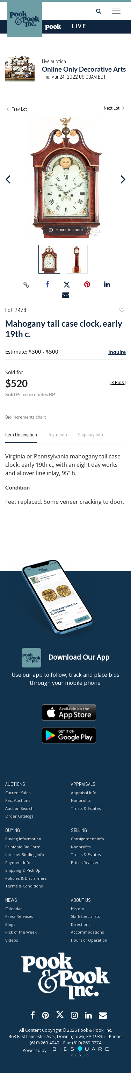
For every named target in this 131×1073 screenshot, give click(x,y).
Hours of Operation (89, 940)
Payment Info (17, 862)
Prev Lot (17, 109)
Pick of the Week (21, 932)
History (77, 908)
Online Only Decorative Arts (84, 69)
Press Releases (19, 916)
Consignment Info (87, 839)
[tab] (21, 437)
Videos (11, 940)
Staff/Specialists (85, 916)
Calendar (13, 908)
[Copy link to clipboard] (26, 285)
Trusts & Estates (86, 808)
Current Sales (17, 792)
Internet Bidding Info (24, 854)
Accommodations (87, 932)
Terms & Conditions (24, 886)
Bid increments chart (25, 417)
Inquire (117, 352)
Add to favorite (121, 311)
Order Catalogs (19, 816)
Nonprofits (80, 800)
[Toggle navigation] (116, 10)
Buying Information (23, 839)
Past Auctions (17, 800)
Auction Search (19, 808)
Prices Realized (85, 862)
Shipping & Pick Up (23, 870)
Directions (80, 924)
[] (117, 382)
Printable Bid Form (23, 846)
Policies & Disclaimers (25, 878)
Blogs (10, 924)
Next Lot (114, 108)
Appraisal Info (83, 792)
